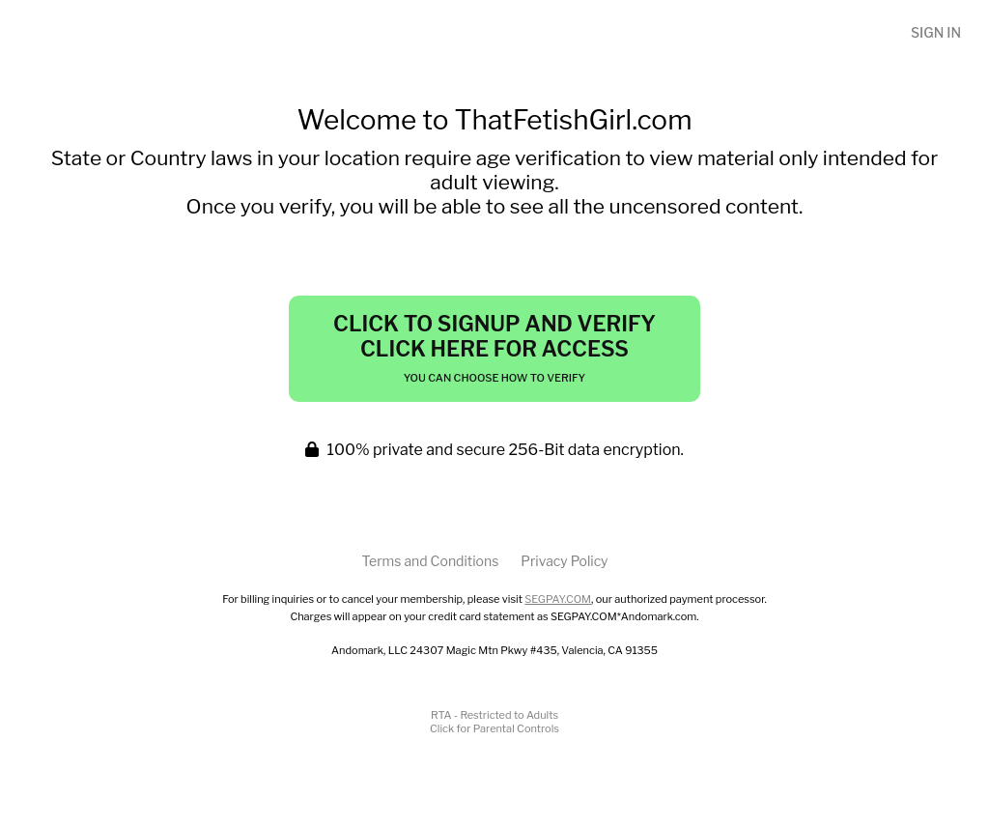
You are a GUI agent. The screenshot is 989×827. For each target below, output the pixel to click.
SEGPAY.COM (557, 599)
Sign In (936, 32)
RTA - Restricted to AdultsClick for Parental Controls (494, 721)
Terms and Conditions (429, 561)
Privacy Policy (564, 561)
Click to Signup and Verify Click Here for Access (494, 348)
